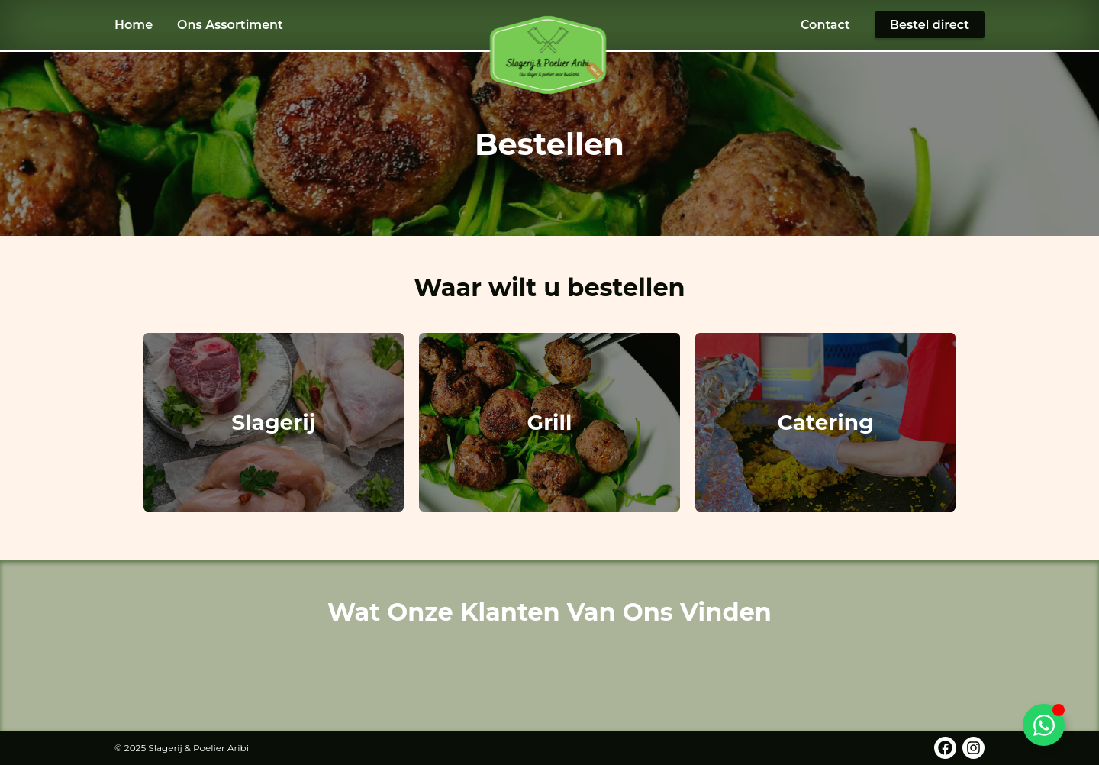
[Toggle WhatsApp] (1044, 725)
